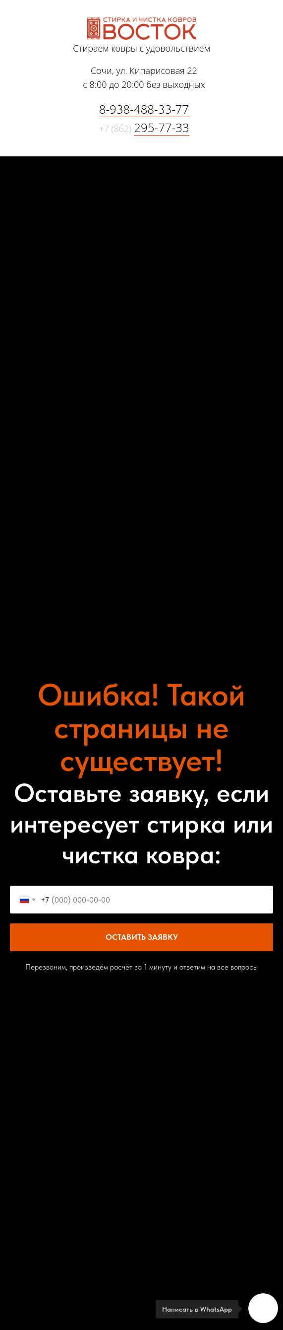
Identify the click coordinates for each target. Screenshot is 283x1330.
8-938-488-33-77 (144, 109)
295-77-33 (161, 127)
